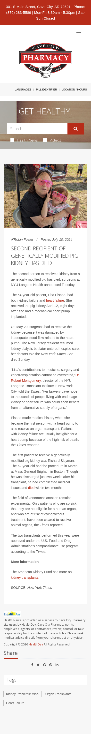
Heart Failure (15, 703)
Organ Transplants (58, 694)
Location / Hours (74, 89)
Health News (24, 140)
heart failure (55, 300)
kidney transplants (24, 577)
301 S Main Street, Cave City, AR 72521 (38, 7)
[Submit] (75, 129)
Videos (52, 140)
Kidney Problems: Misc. (22, 694)
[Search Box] (37, 128)
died (31, 488)
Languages (23, 89)
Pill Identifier (46, 89)
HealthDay (36, 644)
